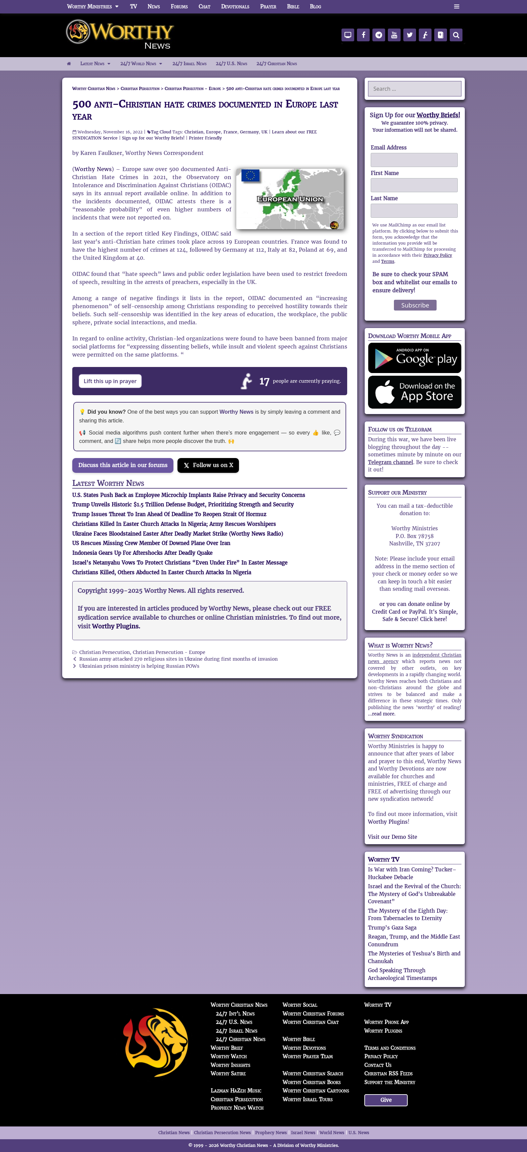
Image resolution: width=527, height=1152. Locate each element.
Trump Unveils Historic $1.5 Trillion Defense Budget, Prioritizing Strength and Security (183, 504)
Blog (315, 6)
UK (264, 131)
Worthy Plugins (388, 822)
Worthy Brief (227, 1048)
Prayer (268, 6)
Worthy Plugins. (116, 626)
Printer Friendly (205, 137)
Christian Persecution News (222, 1132)
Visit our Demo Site (392, 837)
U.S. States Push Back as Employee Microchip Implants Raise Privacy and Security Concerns (188, 495)
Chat (204, 6)
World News (332, 1132)
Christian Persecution (104, 652)
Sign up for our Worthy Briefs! (153, 137)
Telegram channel (390, 462)
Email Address (389, 148)
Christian (194, 131)
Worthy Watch (229, 1056)
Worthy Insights (230, 1065)
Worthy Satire (228, 1073)
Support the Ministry (389, 1082)
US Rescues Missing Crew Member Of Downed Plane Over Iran (151, 543)
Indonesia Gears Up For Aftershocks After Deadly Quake (142, 553)
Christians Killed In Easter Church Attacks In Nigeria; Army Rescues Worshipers (174, 524)
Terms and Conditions (390, 1048)
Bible (293, 6)
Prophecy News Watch (237, 1108)
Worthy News (93, 169)
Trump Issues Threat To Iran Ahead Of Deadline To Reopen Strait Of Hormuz (169, 514)
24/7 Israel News (189, 64)
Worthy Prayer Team (308, 1056)
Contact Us (378, 1065)
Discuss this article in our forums (122, 465)
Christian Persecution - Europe (169, 652)
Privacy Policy (437, 255)
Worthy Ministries (96, 6)
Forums (179, 6)
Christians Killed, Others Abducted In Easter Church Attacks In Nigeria (161, 572)
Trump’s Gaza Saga (392, 927)
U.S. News (359, 1132)
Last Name (384, 198)
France (230, 131)
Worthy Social (300, 1005)
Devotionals (235, 6)
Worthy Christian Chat (311, 1022)
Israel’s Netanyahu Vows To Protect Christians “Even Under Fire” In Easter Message (179, 563)
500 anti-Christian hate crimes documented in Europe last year (205, 110)
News (154, 6)
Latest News (98, 64)
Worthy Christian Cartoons (316, 1090)
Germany (249, 131)
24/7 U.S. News (231, 64)
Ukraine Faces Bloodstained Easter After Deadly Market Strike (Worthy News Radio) (177, 534)
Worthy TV (383, 859)
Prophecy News (271, 1132)
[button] (456, 6)
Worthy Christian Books (312, 1082)
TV (133, 6)
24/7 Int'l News (235, 1014)
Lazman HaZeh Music (236, 1090)
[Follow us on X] (208, 465)
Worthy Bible (299, 1039)
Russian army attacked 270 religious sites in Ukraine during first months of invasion (178, 659)
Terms (387, 261)
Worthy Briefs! (438, 115)
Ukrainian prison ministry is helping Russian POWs (139, 666)
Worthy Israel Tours (308, 1099)
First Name (385, 173)
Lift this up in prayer (110, 381)
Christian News (174, 1132)
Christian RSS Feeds (388, 1073)
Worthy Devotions (304, 1048)
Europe (213, 131)
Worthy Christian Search (313, 1073)
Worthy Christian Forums (313, 1014)
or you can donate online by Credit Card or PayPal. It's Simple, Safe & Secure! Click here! (415, 611)
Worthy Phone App (386, 1022)
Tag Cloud (161, 131)
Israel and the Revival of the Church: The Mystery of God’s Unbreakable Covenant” (414, 894)
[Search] (456, 35)
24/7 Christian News (276, 64)
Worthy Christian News (239, 1005)
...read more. (382, 714)
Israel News (303, 1132)
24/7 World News (143, 64)
